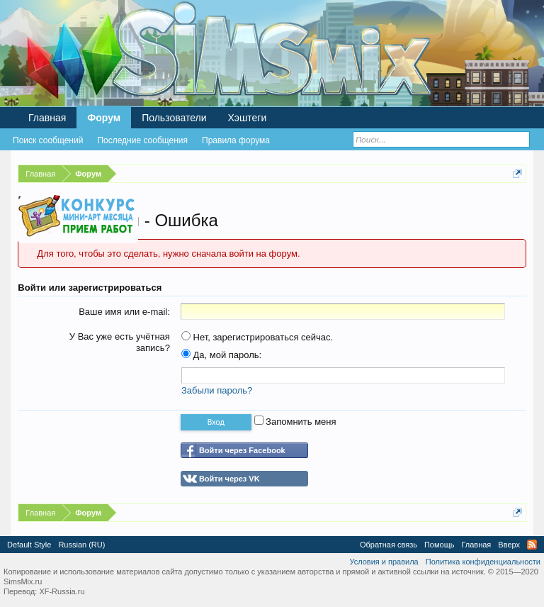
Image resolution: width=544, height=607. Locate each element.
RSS (532, 545)
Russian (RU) (81, 544)
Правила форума (236, 140)
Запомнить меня (295, 421)
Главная (47, 117)
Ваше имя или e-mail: (124, 311)
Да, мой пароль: (221, 355)
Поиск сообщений (48, 140)
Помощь (439, 544)
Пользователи (174, 117)
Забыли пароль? (216, 390)
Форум (103, 117)
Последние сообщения (142, 140)
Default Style (29, 544)
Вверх (509, 544)
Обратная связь (388, 544)
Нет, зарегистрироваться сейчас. (257, 337)
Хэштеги (247, 117)
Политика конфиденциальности (483, 561)
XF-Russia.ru (61, 591)
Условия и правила (383, 561)
